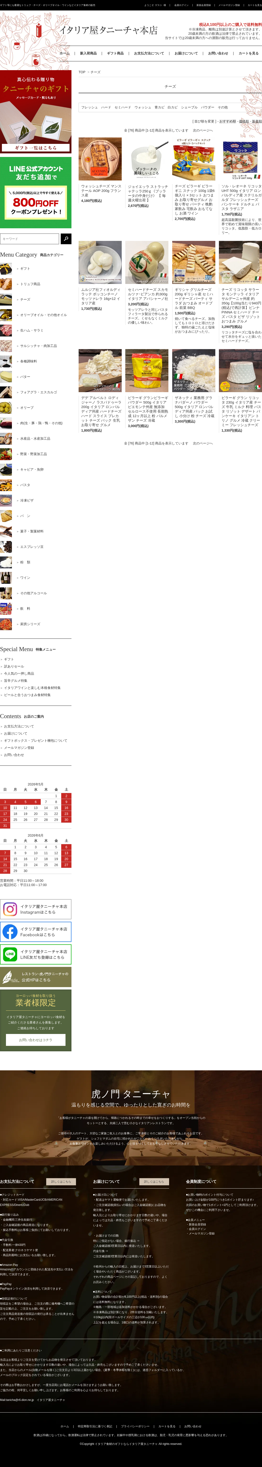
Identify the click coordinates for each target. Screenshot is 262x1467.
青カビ (160, 107)
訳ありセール (14, 666)
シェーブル (189, 107)
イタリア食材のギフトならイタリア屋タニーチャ (126, 1444)
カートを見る (255, 5)
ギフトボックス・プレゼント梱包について (35, 740)
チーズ (96, 72)
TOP (82, 72)
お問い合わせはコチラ (35, 1040)
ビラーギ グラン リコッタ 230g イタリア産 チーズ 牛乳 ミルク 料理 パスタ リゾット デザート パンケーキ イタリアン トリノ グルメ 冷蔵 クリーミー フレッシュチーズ (241, 411)
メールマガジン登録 (229, 5)
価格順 (244, 121)
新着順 (257, 121)
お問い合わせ (218, 53)
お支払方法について (149, 53)
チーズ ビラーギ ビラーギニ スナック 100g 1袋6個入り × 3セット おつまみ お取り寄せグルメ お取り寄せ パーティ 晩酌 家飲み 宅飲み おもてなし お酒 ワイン (195, 199)
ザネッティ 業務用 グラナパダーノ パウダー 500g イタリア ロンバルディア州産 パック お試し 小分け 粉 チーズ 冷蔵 (195, 407)
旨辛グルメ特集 (15, 680)
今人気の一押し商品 (19, 673)
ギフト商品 (115, 53)
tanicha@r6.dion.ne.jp (20, 1400)
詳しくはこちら (61, 1181)
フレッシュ (89, 107)
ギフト (9, 659)
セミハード (123, 107)
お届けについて (186, 53)
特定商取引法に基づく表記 (95, 1426)
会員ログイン (181, 5)
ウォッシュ (143, 107)
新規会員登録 (203, 5)
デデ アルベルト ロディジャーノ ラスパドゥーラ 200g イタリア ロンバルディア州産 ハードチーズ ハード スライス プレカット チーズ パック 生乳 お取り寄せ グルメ (101, 411)
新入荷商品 (88, 53)
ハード (106, 107)
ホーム (65, 53)
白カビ (173, 107)
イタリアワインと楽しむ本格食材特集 (32, 688)
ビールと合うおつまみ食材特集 (27, 695)
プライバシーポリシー (135, 1426)
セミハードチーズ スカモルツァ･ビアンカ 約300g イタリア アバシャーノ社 (148, 294)
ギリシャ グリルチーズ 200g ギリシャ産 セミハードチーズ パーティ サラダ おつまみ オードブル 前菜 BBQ (194, 299)
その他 (223, 107)
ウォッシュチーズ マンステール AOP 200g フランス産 (101, 190)
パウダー (207, 107)
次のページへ (203, 130)
